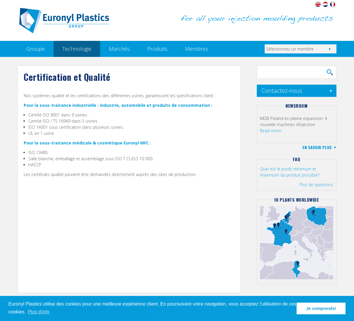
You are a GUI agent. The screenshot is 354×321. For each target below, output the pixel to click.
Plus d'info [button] (38, 311)
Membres (196, 48)
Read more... (272, 130)
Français (332, 4)
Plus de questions (316, 184)
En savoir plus (317, 147)
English (318, 4)
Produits (157, 48)
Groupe (35, 48)
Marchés (119, 48)
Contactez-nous (281, 91)
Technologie (76, 48)
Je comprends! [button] (321, 308)
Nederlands (325, 4)
